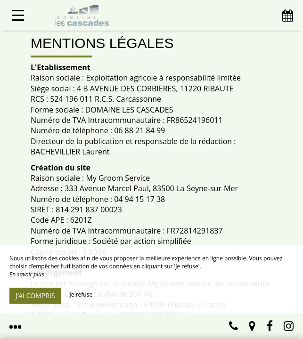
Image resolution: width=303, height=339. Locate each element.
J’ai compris (35, 295)
